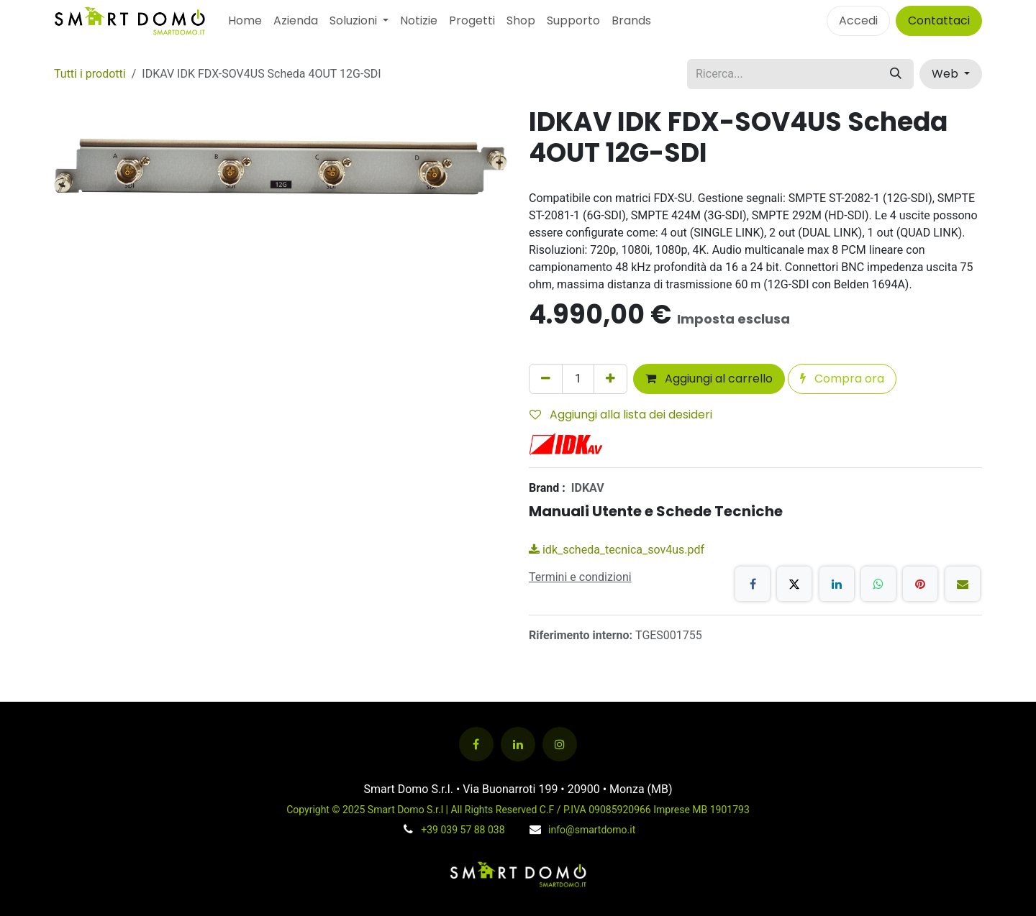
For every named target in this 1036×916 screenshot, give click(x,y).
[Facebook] (752, 584)
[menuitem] (245, 20)
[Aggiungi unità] (610, 379)
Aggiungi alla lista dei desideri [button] (621, 414)
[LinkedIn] (836, 584)
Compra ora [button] (842, 378)
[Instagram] (559, 744)
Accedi (858, 20)
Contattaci (939, 20)
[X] (794, 584)
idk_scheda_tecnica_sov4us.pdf (616, 550)
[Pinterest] (920, 584)
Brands (631, 20)
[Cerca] (896, 74)
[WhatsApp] (878, 584)
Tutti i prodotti (90, 74)
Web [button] (946, 73)
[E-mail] (962, 584)
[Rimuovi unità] (546, 379)
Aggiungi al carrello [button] (709, 378)
